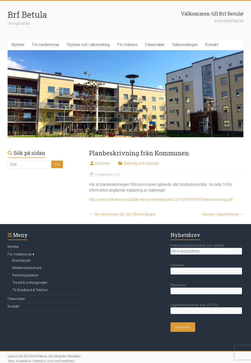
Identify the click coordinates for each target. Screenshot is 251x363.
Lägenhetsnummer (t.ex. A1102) (194, 305)
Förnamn (177, 265)
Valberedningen (185, 44)
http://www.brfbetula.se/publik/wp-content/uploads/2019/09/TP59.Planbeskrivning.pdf (160, 199)
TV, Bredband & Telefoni (29, 290)
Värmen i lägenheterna (222, 214)
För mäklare (127, 44)
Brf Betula (27, 14)
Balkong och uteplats (141, 163)
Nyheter (17, 44)
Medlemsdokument (26, 268)
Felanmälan (154, 44)
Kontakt (211, 44)
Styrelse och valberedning (88, 44)
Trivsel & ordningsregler (29, 283)
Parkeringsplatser (25, 275)
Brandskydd (21, 260)
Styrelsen (102, 163)
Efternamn (178, 285)
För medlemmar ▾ (21, 254)
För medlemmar (45, 44)
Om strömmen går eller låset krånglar (122, 214)
